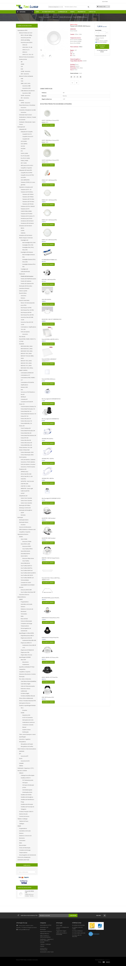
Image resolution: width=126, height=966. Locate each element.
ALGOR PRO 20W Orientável (48, 538)
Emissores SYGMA (26, 541)
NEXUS (22, 228)
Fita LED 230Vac (23, 293)
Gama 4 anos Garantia (26, 500)
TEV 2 (22, 708)
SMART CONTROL (23, 370)
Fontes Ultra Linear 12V (26, 421)
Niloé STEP (23, 659)
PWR (22, 78)
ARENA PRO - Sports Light (27, 488)
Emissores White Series (28, 558)
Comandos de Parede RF (27, 401)
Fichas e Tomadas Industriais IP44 (27, 700)
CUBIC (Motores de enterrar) (27, 90)
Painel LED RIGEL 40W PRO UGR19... (50, 339)
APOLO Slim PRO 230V (26, 474)
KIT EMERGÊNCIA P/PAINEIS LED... (49, 259)
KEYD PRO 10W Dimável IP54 (49, 279)
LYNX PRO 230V (24, 483)
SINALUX (21, 773)
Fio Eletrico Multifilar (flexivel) (28, 696)
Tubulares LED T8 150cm (28, 201)
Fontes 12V (22, 404)
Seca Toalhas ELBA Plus (26, 568)
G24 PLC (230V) (24, 153)
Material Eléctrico (22, 597)
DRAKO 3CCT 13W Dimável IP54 (49, 200)
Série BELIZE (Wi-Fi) (25, 553)
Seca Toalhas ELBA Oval (26, 570)
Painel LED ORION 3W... (29, 891)
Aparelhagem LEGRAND (25, 657)
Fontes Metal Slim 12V (26, 411)
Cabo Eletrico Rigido (25, 683)
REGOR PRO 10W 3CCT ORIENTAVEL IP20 (51, 319)
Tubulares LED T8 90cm (28, 196)
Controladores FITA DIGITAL (27, 382)
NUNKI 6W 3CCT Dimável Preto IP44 (50, 637)
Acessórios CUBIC (26, 93)
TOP (22, 66)
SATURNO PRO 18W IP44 (48, 478)
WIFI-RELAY (23, 397)
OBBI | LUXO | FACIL (25, 83)
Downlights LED (24, 240)
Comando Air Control (26, 582)
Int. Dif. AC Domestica (27, 717)
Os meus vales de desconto (76, 935)
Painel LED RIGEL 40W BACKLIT (49, 359)
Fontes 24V (22, 426)
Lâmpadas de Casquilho (27, 131)
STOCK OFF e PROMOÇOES (24, 857)
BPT (20, 753)
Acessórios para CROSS (26, 42)
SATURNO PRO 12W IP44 (48, 458)
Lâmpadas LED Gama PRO (25, 170)
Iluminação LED (21, 127)
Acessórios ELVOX (25, 761)
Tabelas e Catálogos (23, 818)
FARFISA (21, 765)
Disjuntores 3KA (26, 715)
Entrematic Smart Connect (25, 114)
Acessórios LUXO (26, 88)
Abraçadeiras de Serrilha (27, 746)
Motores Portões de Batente (26, 76)
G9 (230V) (23, 148)
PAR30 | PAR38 (24, 160)
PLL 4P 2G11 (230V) (25, 158)
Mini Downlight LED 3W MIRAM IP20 (50, 419)
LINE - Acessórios (25, 73)
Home (40, 17)
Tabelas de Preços (23, 821)
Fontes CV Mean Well (24, 450)
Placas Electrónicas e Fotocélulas (27, 105)
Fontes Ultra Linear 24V (26, 442)
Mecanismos (25, 662)
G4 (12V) (23, 146)
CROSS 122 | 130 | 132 (27, 54)
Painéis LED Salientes (26, 281)
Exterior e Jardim (23, 290)
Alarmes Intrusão (23, 814)
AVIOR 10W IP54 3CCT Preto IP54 (50, 677)
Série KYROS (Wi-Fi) (25, 551)
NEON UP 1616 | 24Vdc (26, 360)
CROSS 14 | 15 (25, 49)
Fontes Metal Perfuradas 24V (28, 430)
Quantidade (98, 30)
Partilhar (74, 77)
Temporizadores (25, 626)
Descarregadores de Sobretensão (27, 855)
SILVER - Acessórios (25, 95)
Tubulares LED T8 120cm (28, 199)
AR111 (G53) (24, 163)
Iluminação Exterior (24, 520)
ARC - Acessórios (25, 98)
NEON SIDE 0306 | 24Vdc (26, 346)
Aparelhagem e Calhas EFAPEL (26, 633)
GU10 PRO (23, 177)
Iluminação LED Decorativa (25, 286)
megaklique (107, 960)
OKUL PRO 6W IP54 (46, 299)
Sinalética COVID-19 (25, 778)
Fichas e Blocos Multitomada (26, 698)
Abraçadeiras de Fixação (27, 744)
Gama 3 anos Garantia (26, 498)
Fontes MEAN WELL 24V (26, 445)
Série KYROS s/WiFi (25, 544)
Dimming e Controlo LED (25, 507)
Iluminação (20, 517)
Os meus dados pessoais (78, 933)
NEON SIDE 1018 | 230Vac (27, 368)
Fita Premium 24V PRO (26, 312)
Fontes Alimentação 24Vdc (27, 454)
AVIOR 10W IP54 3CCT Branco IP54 (50, 657)
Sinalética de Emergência (27, 797)
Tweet (71, 77)
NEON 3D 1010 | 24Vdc (26, 363)
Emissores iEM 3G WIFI (26, 589)
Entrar (105, 1)
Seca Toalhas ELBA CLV (26, 565)
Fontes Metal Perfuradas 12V (28, 409)
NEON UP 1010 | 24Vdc (26, 353)
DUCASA (21, 587)
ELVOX (20, 758)
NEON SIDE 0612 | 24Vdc (26, 348)
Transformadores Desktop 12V (28, 406)
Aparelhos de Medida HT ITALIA (26, 667)
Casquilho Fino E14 (27, 134)
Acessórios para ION (26, 37)
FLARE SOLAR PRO (25, 491)
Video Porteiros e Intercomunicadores (27, 749)
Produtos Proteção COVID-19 (26, 811)
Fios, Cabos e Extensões (25, 679)
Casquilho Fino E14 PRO (26, 172)
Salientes (23, 233)
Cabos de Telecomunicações (28, 686)
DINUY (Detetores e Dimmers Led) (27, 529)
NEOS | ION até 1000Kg (26, 35)
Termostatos (24, 614)
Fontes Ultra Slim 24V (26, 440)
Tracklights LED (24, 269)
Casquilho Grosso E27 (27, 136)
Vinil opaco (25, 782)
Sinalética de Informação (27, 804)
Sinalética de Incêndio (26, 794)
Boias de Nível (24, 618)
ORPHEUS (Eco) (24, 471)
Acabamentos (25, 664)
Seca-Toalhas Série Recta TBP (28, 592)
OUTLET (23, 493)
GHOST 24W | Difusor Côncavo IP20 (50, 160)
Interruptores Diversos (24, 703)
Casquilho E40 (25, 139)
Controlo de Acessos (24, 816)
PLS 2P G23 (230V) (25, 155)
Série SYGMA (24, 539)
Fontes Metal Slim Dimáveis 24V (28, 435)
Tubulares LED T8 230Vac (27, 192)
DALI (22, 389)
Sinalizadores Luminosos (28, 722)
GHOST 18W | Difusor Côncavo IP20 (50, 140)
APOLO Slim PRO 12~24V (27, 476)
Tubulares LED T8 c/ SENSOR (28, 206)
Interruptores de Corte (27, 720)
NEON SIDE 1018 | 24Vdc (26, 351)
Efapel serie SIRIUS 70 (26, 642)
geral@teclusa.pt (25, 929)
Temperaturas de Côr (100, 35)
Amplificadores (24, 385)
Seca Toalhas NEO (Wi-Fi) (27, 575)
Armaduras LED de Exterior (27, 223)
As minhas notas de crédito (77, 928)
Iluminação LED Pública (24, 505)
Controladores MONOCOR (27, 372)
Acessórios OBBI (26, 86)
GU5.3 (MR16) (24, 143)
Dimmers (23, 298)
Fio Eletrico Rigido (25, 693)
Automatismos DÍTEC (23, 30)
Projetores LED (22, 469)
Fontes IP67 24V (24, 438)
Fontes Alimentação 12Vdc (27, 452)
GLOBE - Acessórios (25, 71)
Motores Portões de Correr (25, 33)
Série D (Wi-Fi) (24, 556)
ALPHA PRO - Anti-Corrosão (27, 481)
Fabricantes (26, 865)
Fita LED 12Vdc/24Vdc (24, 300)
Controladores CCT (25, 375)
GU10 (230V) (24, 141)
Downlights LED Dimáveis (27, 252)
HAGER (22, 712)
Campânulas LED (23, 495)
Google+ (77, 77)
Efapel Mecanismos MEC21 (27, 635)
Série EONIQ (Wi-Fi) (25, 563)
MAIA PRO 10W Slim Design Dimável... (51, 558)
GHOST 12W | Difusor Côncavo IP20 (50, 120)
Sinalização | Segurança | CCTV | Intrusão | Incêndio (47, 940)
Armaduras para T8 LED (26, 218)
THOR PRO (23, 479)
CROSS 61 (24, 52)
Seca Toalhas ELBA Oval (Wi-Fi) (28, 573)
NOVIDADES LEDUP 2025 (23, 859)
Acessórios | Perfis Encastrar (28, 466)
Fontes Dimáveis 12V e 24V (25, 447)
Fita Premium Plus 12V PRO (27, 310)
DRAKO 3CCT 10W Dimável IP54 (49, 180)
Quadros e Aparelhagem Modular (27, 705)
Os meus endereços (77, 931)
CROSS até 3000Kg (25, 40)
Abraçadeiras (22, 741)
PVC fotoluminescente (27, 780)
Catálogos (21, 823)
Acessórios (23, 107)
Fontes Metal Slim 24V (26, 433)
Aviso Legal (59, 925)
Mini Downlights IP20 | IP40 (28, 242)
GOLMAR (21, 763)
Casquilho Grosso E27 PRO (27, 175)
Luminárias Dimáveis (24, 288)
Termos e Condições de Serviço (62, 928)
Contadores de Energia (26, 623)
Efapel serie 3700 (25, 652)
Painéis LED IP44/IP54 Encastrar (28, 278)
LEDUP (22, 512)
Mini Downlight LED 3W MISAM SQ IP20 (51, 498)
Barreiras (21, 100)
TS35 (22, 81)
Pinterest (80, 77)
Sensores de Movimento (25, 527)
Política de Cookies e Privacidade (61, 933)
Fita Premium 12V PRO (26, 307)
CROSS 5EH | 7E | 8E (27, 47)
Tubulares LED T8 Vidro (28, 204)
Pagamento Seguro (61, 931)
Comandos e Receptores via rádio (27, 110)
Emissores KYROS (26, 546)
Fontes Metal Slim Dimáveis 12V (28, 413)
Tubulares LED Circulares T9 (27, 216)
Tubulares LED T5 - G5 (26, 189)
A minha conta (76, 923)
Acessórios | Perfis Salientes (28, 462)
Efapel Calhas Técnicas (26, 655)
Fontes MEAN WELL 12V (26, 423)
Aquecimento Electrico (23, 534)
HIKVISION (21, 751)
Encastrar (23, 524)
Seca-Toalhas (25, 561)
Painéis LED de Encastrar (27, 276)
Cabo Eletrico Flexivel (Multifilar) (28, 681)
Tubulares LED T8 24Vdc (26, 213)
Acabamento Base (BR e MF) (29, 640)
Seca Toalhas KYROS (27, 548)
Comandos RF (24, 399)
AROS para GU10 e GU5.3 (27, 165)
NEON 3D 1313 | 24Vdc (26, 365)
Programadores (25, 602)
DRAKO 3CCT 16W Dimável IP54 (49, 220)
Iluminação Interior (23, 522)
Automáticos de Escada (26, 604)
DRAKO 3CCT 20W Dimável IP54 (49, 240)
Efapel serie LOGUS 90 (26, 638)
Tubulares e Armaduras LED (26, 187)
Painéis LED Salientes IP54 (27, 283)
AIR (21, 61)
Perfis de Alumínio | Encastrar (28, 464)
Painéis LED (22, 274)
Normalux (23, 515)
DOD (22, 69)
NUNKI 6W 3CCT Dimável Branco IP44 (50, 617)
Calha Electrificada (25, 271)
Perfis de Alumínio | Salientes (28, 459)
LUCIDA (22, 230)
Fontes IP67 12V (24, 416)
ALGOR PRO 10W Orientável (48, 518)
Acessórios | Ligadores (24, 739)
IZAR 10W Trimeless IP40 (48, 697)
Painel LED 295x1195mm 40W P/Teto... (51, 578)
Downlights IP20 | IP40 (27, 245)
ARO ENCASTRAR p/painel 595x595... (51, 598)
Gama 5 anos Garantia (26, 503)
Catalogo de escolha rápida (27, 775)
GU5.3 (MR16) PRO (25, 180)
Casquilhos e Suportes (26, 168)
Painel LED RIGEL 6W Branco (48, 379)
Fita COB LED (22, 336)
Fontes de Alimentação (26, 621)
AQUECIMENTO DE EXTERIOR (27, 585)
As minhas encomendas (78, 925)
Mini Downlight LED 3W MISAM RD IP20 (51, 399)
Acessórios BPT (24, 756)
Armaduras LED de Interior (27, 221)
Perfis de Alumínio (25, 331)
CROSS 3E (24, 45)
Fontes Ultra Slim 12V (26, 418)
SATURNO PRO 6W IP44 (47, 438)
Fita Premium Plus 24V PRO (27, 315)
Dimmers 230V (24, 387)
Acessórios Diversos (24, 594)
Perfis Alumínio (23, 457)
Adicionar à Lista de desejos (102, 51)
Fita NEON (21, 344)
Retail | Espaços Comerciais (26, 237)
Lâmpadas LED (22, 129)
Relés (22, 616)
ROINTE (21, 536)
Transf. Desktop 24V (26, 428)
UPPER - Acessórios (25, 102)
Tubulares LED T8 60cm (28, 194)
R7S (22, 151)
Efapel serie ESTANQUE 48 (27, 650)
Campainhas (22, 669)
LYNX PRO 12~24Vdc (25, 486)
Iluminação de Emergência (25, 510)
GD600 (22, 64)
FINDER (21, 599)
